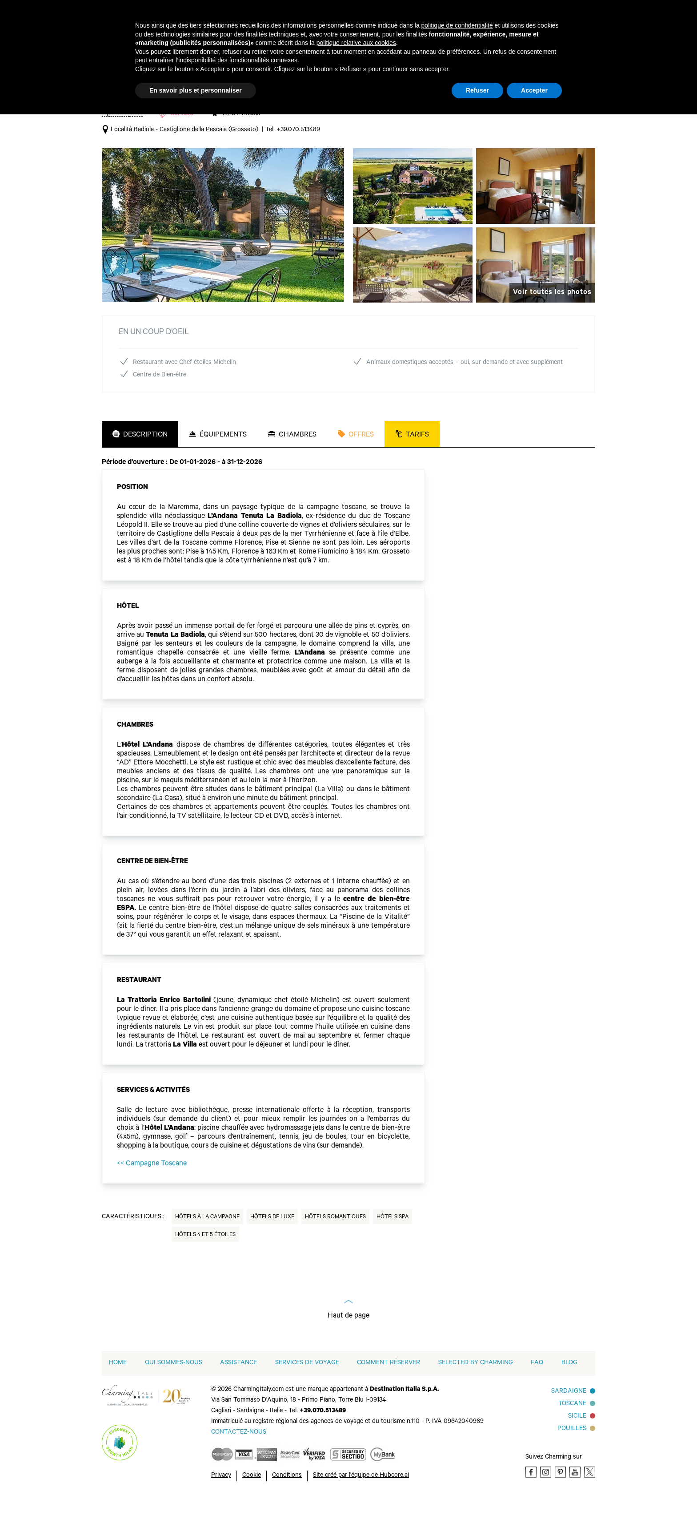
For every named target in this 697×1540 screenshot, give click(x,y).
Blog (569, 1404)
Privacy (221, 1516)
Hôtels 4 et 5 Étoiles (205, 1276)
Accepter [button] (534, 90)
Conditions (287, 1516)
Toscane (572, 1445)
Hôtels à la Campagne (207, 1258)
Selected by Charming (475, 1404)
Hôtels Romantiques (335, 1258)
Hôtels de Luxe (272, 1258)
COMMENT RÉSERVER (388, 1404)
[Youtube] (575, 1513)
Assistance (238, 1404)
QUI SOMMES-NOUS (173, 1404)
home (118, 1404)
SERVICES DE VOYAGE (307, 1404)
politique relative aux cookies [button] (356, 42)
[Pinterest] (560, 1513)
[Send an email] (238, 1473)
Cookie (251, 1516)
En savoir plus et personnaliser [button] (195, 90)
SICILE (577, 1457)
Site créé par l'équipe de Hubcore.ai (361, 1516)
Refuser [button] (477, 90)
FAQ (537, 1404)
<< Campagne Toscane (152, 1205)
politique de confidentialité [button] (457, 25)
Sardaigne (568, 1432)
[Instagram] (545, 1513)
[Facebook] (531, 1513)
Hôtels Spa (393, 1258)
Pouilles (571, 1470)
